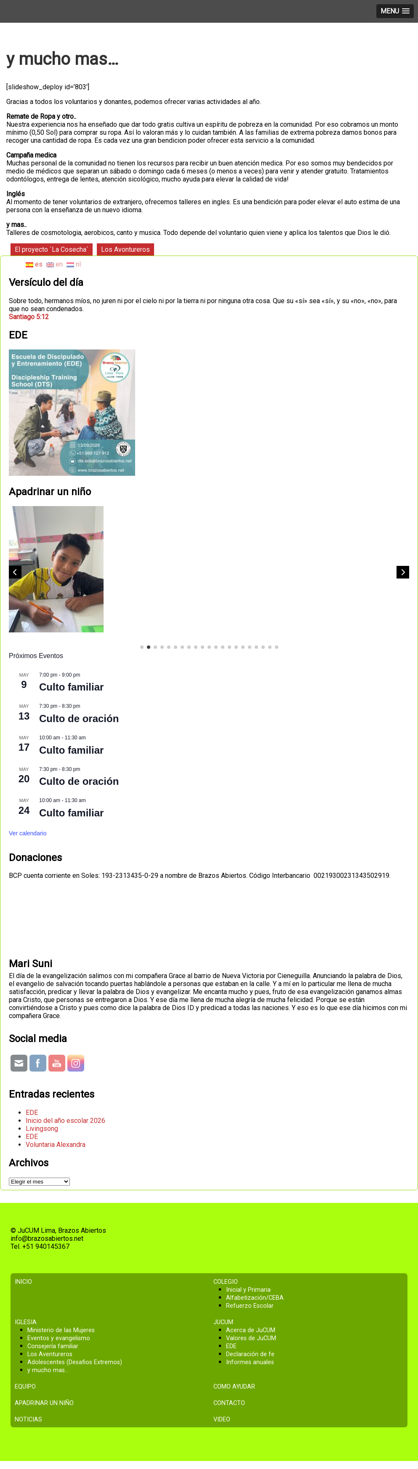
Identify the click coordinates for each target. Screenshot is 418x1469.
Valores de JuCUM (251, 1338)
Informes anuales (250, 1362)
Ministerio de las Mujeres (61, 1330)
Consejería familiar (52, 1346)
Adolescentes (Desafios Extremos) (74, 1362)
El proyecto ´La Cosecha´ (51, 249)
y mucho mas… (48, 1370)
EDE (32, 1113)
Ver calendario (28, 833)
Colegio (225, 1281)
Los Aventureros (49, 1354)
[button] (403, 572)
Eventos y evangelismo (58, 1338)
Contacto (229, 1403)
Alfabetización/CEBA (255, 1297)
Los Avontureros (125, 249)
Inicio (23, 1281)
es (34, 264)
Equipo (25, 1386)
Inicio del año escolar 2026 (65, 1121)
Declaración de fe (250, 1354)
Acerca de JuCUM (250, 1330)
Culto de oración (79, 718)
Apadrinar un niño (44, 1403)
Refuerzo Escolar (250, 1305)
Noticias (28, 1419)
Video (221, 1419)
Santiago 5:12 (29, 317)
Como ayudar (234, 1386)
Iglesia (26, 1322)
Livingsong (42, 1129)
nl (74, 264)
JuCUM (223, 1322)
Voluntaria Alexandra (55, 1145)
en (54, 264)
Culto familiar (71, 687)
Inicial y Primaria (248, 1289)
